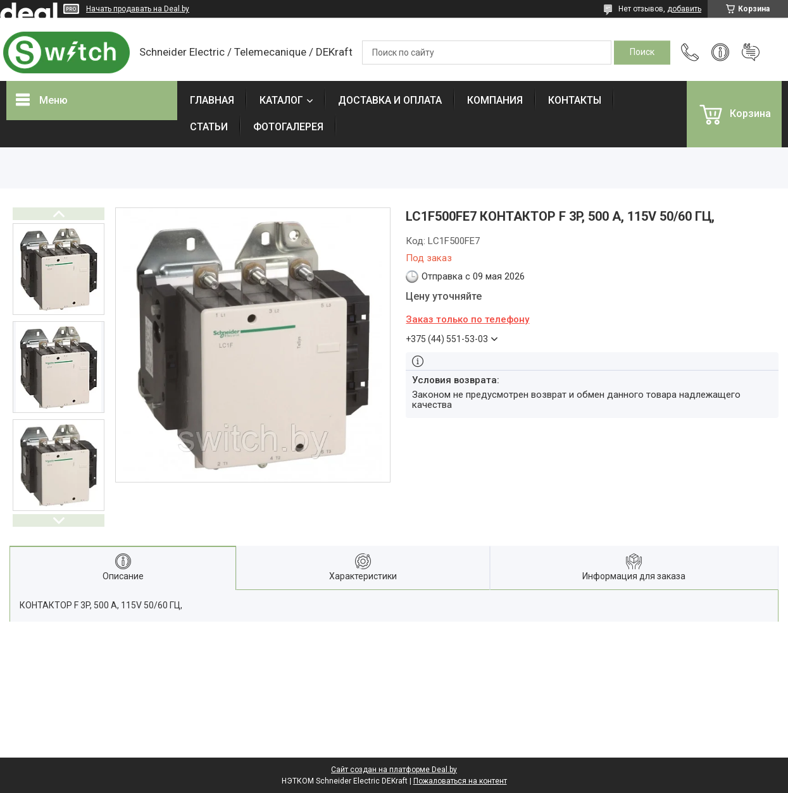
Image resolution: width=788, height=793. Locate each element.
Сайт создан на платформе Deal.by (394, 769)
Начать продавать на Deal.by (137, 8)
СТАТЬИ (209, 127)
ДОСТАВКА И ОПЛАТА (390, 100)
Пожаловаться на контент (460, 781)
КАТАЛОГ (281, 100)
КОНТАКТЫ (574, 100)
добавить (684, 8)
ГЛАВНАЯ (212, 100)
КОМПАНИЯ (495, 100)
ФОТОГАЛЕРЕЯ (288, 127)
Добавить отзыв (751, 52)
